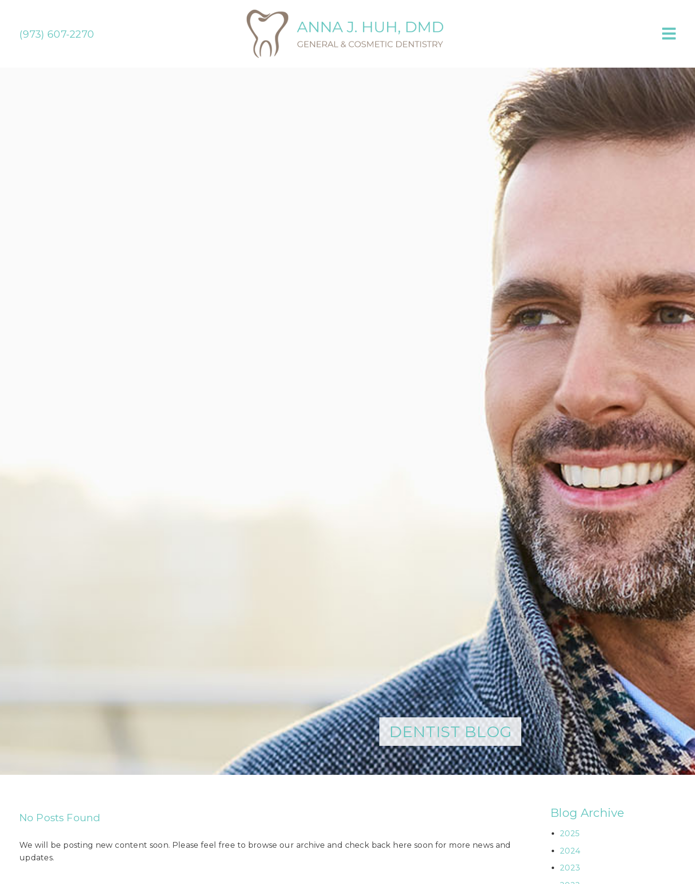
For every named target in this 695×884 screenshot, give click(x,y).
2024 (570, 850)
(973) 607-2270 (56, 34)
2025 (570, 833)
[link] (347, 55)
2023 (570, 867)
